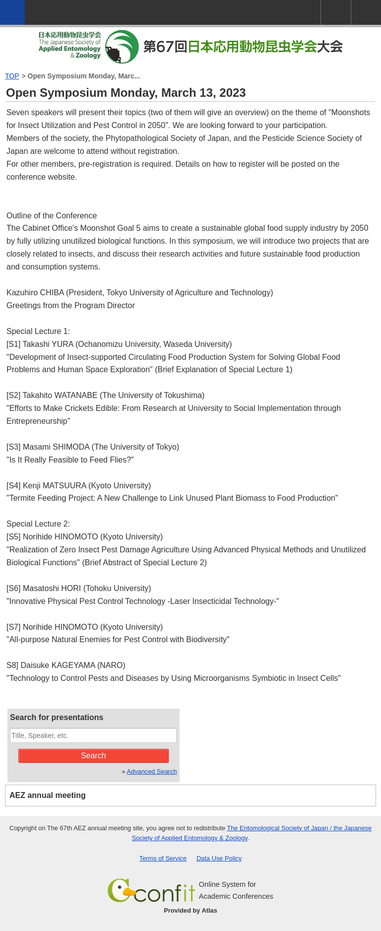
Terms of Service (163, 858)
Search (93, 755)
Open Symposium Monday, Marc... (84, 76)
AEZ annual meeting (47, 795)
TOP (12, 76)
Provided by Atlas (190, 910)
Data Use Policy (219, 858)
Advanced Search (152, 771)
